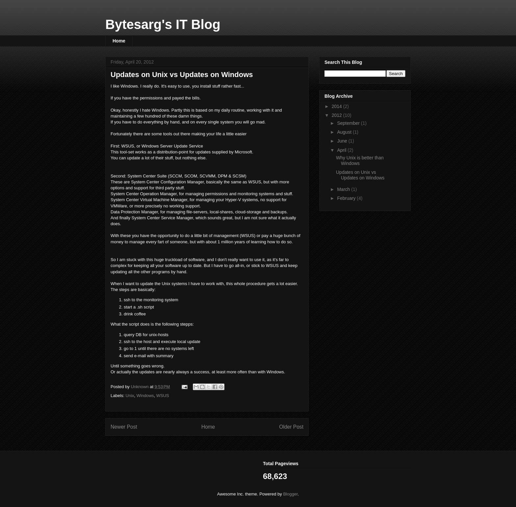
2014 (337, 106)
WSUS (162, 395)
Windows (145, 395)
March (344, 189)
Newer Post (124, 427)
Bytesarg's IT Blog (162, 24)
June (342, 141)
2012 (337, 115)
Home (119, 40)
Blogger (290, 494)
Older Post (291, 427)
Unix (130, 395)
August (344, 132)
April (342, 150)
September (349, 123)
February (347, 198)
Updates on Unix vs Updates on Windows (360, 175)
